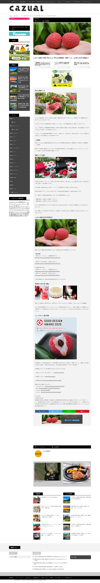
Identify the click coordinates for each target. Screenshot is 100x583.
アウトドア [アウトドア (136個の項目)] (12, 204)
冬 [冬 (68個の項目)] (19, 213)
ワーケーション (15, 173)
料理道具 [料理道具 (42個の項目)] (20, 214)
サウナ (14, 122)
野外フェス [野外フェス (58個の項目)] (22, 215)
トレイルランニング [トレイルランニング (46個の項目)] (13, 209)
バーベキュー (15, 192)
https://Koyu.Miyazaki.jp (50, 376)
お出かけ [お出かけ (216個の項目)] (21, 202)
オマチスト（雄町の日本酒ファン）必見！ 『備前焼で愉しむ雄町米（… (51, 516)
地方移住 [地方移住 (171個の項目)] (13, 215)
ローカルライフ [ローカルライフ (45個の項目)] (23, 212)
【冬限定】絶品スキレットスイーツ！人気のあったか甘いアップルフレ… (51, 525)
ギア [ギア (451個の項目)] (17, 206)
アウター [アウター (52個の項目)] (27, 202)
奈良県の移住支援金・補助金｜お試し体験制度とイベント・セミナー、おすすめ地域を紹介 (23, 89)
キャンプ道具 (15, 129)
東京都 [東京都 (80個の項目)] (26, 214)
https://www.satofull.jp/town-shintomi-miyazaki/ (51, 392)
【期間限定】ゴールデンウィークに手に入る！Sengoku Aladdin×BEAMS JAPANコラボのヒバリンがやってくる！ (42, 64)
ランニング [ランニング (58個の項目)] (25, 210)
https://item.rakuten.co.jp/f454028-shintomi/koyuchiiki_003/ (47, 263)
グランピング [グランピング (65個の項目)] (23, 206)
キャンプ (13, 151)
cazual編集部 (46, 20)
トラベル (59, 1)
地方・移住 (22, 1)
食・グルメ (32, 1)
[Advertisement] (62, 436)
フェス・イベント (86, 1)
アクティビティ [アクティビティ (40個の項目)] (19, 204)
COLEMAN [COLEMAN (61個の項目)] (11, 202)
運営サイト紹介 (45, 577)
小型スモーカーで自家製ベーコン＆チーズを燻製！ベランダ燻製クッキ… (51, 534)
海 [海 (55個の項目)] (28, 214)
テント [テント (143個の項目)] (28, 207)
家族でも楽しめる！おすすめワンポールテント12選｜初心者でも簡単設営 (81, 63)
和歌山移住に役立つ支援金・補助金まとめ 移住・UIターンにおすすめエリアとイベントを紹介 (23, 80)
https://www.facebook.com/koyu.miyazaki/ (52, 380)
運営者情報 (11, 577)
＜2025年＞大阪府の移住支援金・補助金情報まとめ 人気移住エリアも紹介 (23, 96)
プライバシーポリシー (19, 577)
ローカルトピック (41, 1)
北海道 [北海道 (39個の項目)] (21, 213)
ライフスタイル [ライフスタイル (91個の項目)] (18, 210)
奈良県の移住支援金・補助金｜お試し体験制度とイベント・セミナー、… (81, 516)
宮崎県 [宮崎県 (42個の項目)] (18, 214)
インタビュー (68, 1)
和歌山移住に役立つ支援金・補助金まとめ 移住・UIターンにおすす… (81, 507)
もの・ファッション (50, 1)
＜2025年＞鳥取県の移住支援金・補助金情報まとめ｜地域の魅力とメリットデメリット (23, 70)
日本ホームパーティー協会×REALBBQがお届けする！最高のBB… (51, 507)
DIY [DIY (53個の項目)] (14, 202)
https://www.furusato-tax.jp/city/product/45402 (54, 386)
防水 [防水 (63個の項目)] (26, 215)
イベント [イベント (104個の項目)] (24, 204)
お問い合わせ (28, 577)
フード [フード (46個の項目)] (12, 210)
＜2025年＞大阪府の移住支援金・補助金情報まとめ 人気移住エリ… (81, 525)
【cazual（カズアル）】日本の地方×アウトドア (75, 581)
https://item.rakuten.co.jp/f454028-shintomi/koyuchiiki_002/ (47, 257)
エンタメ (13, 144)
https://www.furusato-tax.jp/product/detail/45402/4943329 (47, 275)
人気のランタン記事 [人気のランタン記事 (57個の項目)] (14, 213)
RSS (75, 557)
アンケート (14, 136)
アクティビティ (77, 1)
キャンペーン (14, 155)
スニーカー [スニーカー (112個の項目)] (18, 207)
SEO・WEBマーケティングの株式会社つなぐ (63, 577)
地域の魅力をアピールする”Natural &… (49, 497)
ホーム (13, 1)
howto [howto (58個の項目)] (17, 202)
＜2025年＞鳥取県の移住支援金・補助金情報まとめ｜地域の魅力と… (81, 498)
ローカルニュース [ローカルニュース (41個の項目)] (17, 212)
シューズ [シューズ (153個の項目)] (12, 207)
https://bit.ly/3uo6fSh (45, 390)
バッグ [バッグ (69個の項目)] (23, 209)
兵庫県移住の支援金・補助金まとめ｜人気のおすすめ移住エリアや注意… (81, 534)
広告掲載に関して (36, 577)
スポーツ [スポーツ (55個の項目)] (23, 207)
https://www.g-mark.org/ (59, 372)
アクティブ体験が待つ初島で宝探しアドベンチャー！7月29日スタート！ (62, 63)
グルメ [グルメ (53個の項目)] (27, 206)
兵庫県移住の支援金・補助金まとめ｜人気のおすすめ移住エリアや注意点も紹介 (23, 105)
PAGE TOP (50, 574)
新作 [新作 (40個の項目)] (23, 214)
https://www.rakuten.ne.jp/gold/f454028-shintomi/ (49, 388)
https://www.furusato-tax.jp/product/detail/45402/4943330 (47, 271)
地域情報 (51, 577)
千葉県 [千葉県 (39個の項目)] (23, 213)
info (12, 118)
